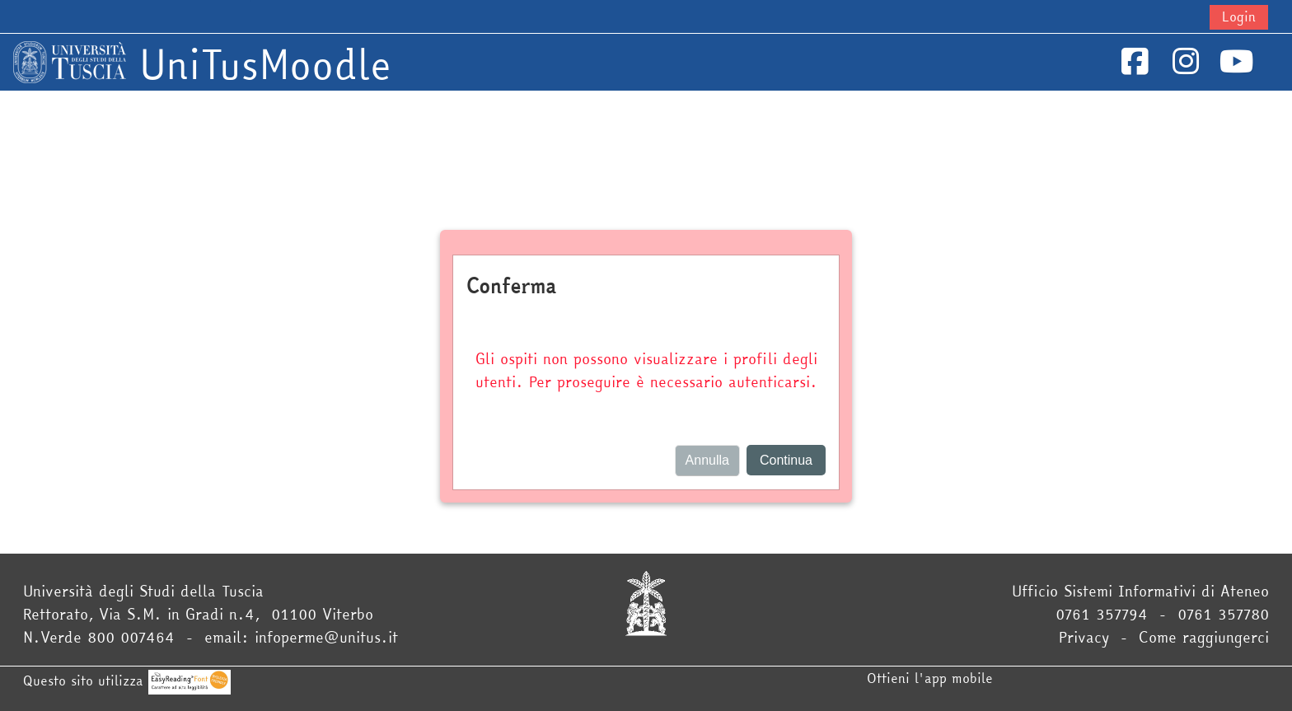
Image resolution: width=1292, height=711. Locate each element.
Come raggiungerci (1204, 637)
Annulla (707, 460)
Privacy (1084, 637)
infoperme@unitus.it (326, 637)
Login (1239, 16)
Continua (786, 460)
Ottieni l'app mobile (930, 678)
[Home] (69, 60)
